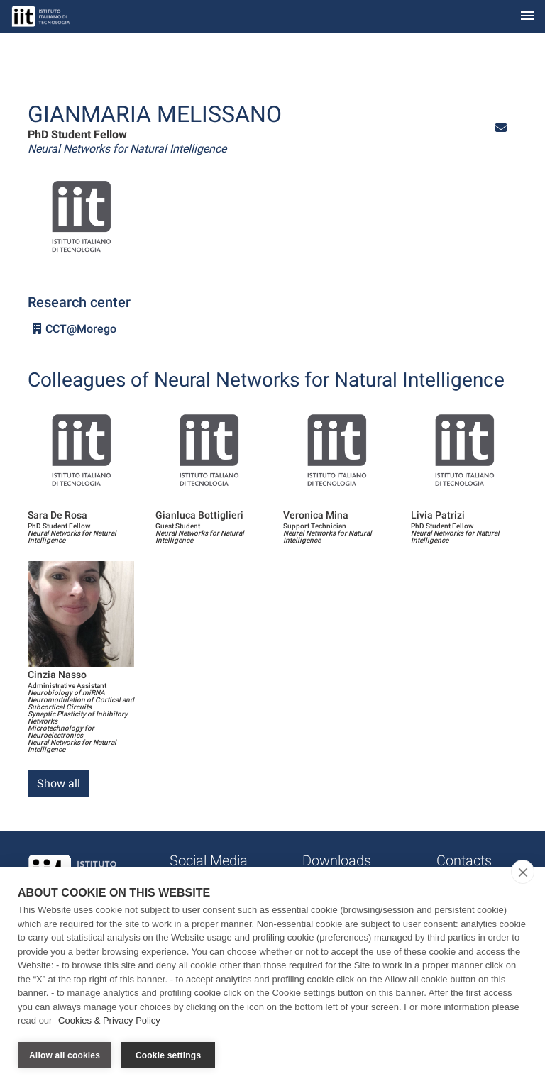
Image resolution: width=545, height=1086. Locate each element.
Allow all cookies (64, 1055)
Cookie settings (168, 1055)
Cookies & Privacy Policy (109, 1021)
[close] (522, 872)
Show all (58, 783)
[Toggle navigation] (527, 17)
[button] (501, 128)
